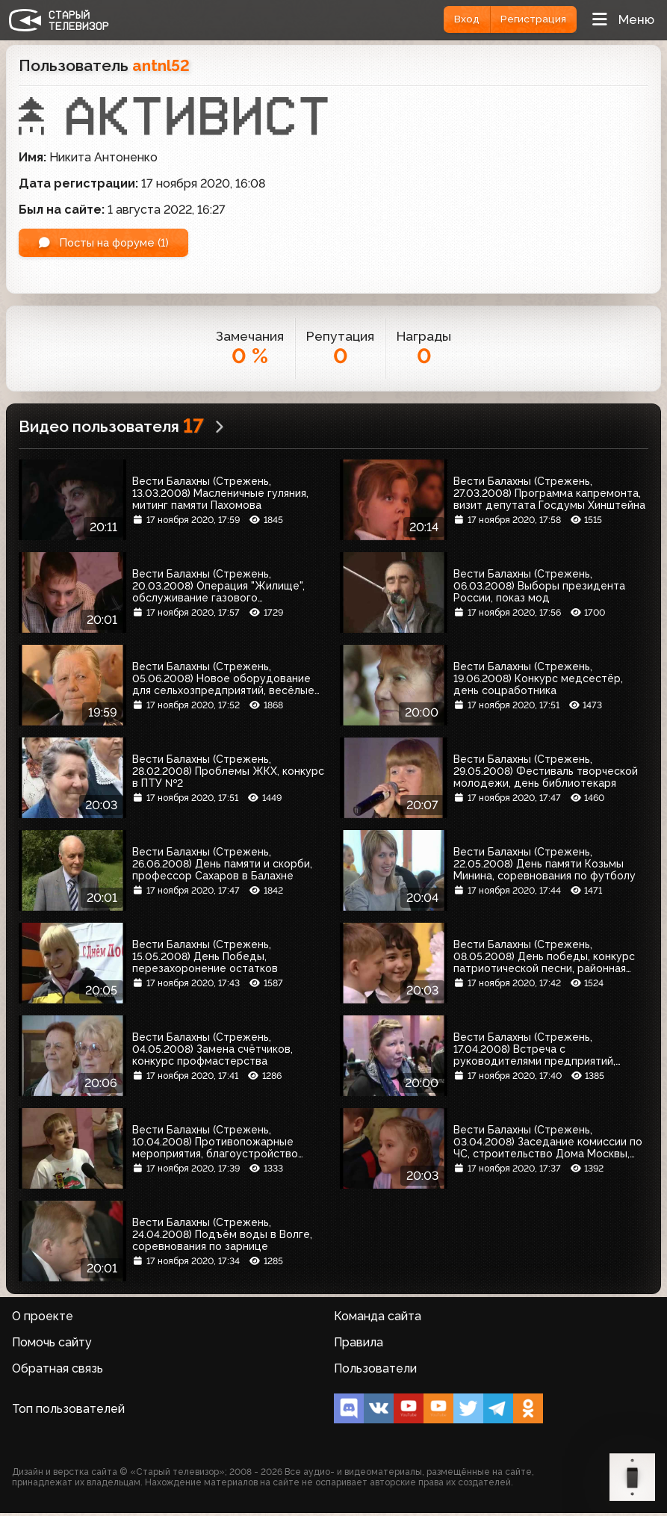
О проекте (42, 1319)
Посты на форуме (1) (111, 244)
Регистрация (529, 19)
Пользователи (375, 1371)
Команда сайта (377, 1319)
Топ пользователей (68, 1412)
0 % (250, 359)
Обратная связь (57, 1371)
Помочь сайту (52, 1345)
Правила (358, 1345)
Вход (456, 19)
